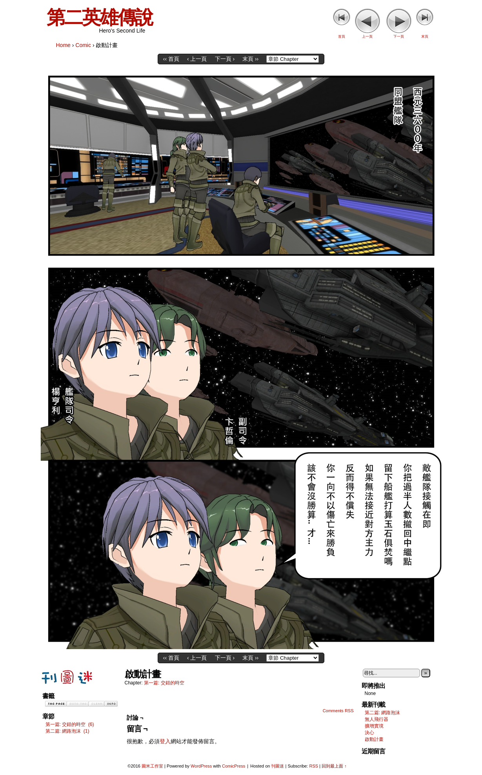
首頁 (341, 36)
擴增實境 (374, 726)
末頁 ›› (250, 59)
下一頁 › (225, 59)
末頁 (424, 36)
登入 (165, 741)
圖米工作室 (152, 766)
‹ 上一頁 (197, 59)
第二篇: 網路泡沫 (382, 712)
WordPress (201, 766)
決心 (369, 732)
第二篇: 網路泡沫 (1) (67, 731)
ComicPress (233, 766)
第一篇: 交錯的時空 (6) (69, 724)
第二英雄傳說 (100, 17)
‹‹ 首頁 (171, 59)
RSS (313, 766)
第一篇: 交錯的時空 (164, 683)
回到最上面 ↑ (334, 766)
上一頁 (367, 36)
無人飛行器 (376, 719)
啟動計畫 (374, 739)
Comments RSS (338, 710)
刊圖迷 (277, 766)
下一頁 (398, 36)
